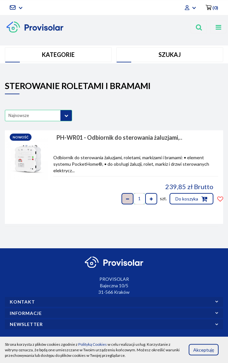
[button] (212, 7)
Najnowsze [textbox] (18, 115)
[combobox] (38, 115)
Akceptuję (203, 349)
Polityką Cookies (92, 344)
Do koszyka (191, 199)
